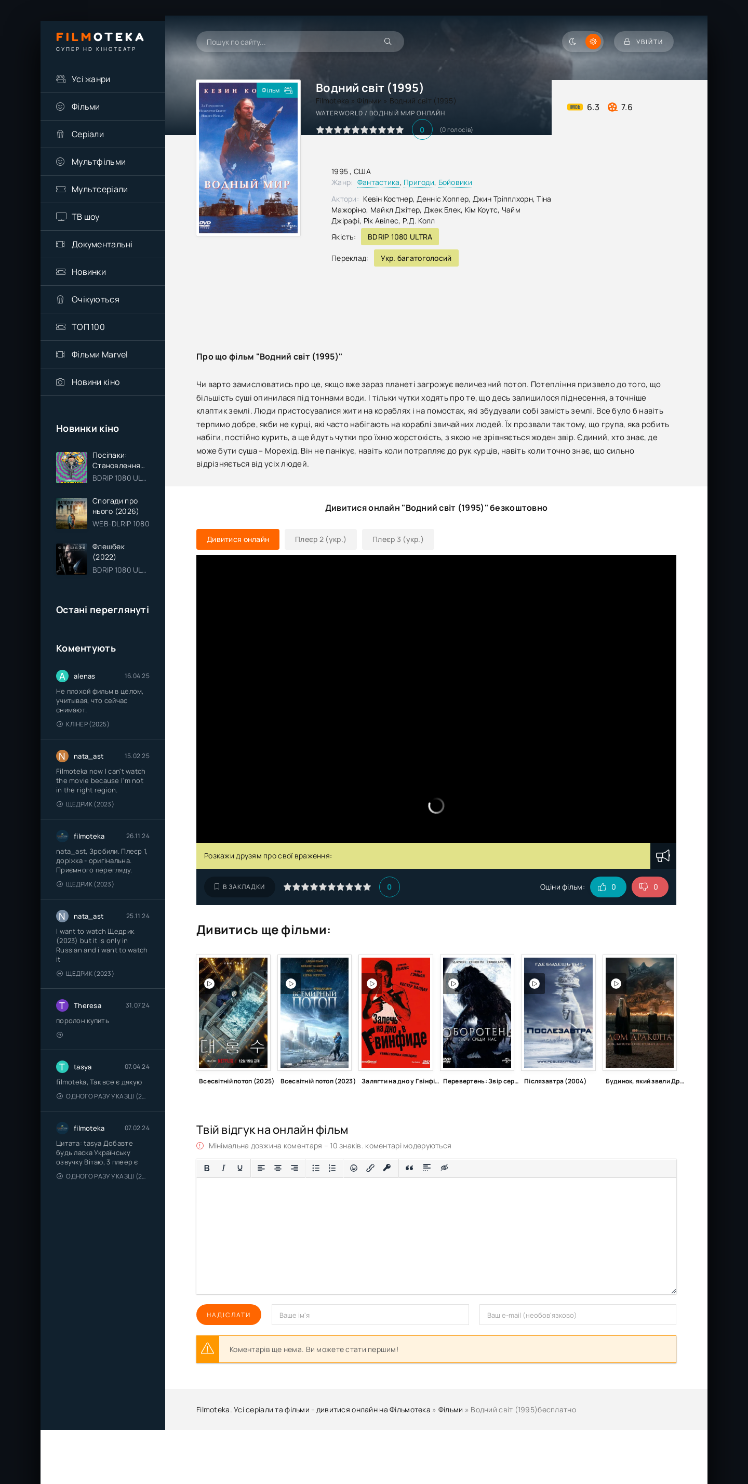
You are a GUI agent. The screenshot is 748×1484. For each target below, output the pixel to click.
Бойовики (455, 182)
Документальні (102, 244)
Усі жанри (91, 79)
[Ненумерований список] (316, 1168)
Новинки (89, 271)
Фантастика (378, 182)
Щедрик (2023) (85, 804)
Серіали (88, 134)
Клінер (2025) (83, 724)
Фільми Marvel (100, 354)
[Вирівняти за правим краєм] (294, 1168)
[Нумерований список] (332, 1168)
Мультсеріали (100, 189)
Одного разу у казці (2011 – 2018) (103, 1096)
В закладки (240, 886)
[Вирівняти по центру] (278, 1168)
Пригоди (419, 182)
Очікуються (95, 299)
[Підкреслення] (240, 1168)
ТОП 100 (88, 327)
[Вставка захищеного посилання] (387, 1168)
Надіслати (229, 1314)
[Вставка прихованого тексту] (444, 1168)
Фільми (86, 106)
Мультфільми (99, 161)
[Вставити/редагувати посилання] (370, 1168)
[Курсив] (223, 1168)
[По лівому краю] (261, 1168)
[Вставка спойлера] (427, 1168)
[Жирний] (206, 1168)
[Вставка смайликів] (353, 1168)
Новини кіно (95, 382)
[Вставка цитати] (409, 1168)
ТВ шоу (86, 216)
